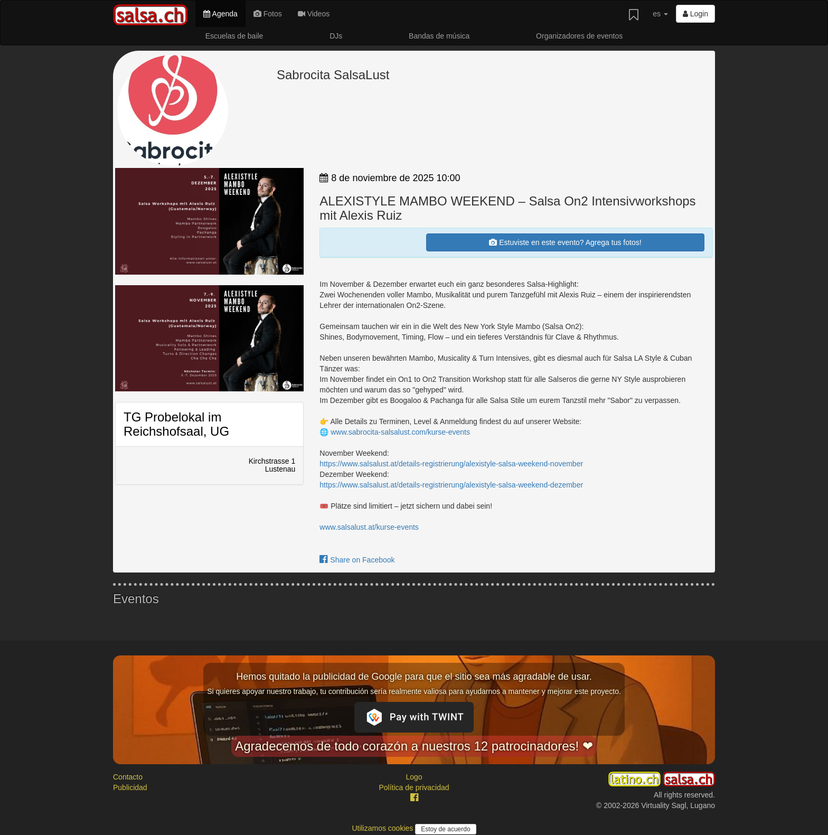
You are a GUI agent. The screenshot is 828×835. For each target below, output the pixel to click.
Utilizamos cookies (383, 828)
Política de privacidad (414, 787)
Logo (414, 777)
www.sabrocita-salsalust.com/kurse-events (400, 432)
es (660, 14)
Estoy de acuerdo (445, 829)
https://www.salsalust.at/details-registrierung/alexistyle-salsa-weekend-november (451, 463)
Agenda (220, 14)
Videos (314, 14)
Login (695, 14)
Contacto (128, 777)
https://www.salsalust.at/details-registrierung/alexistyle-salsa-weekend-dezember (451, 485)
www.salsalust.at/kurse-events (369, 527)
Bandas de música (439, 36)
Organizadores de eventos (579, 36)
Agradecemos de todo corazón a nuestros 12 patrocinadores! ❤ (414, 746)
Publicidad (130, 787)
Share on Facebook (356, 560)
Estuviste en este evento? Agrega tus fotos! (565, 242)
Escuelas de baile (234, 36)
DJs (336, 36)
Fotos (267, 14)
